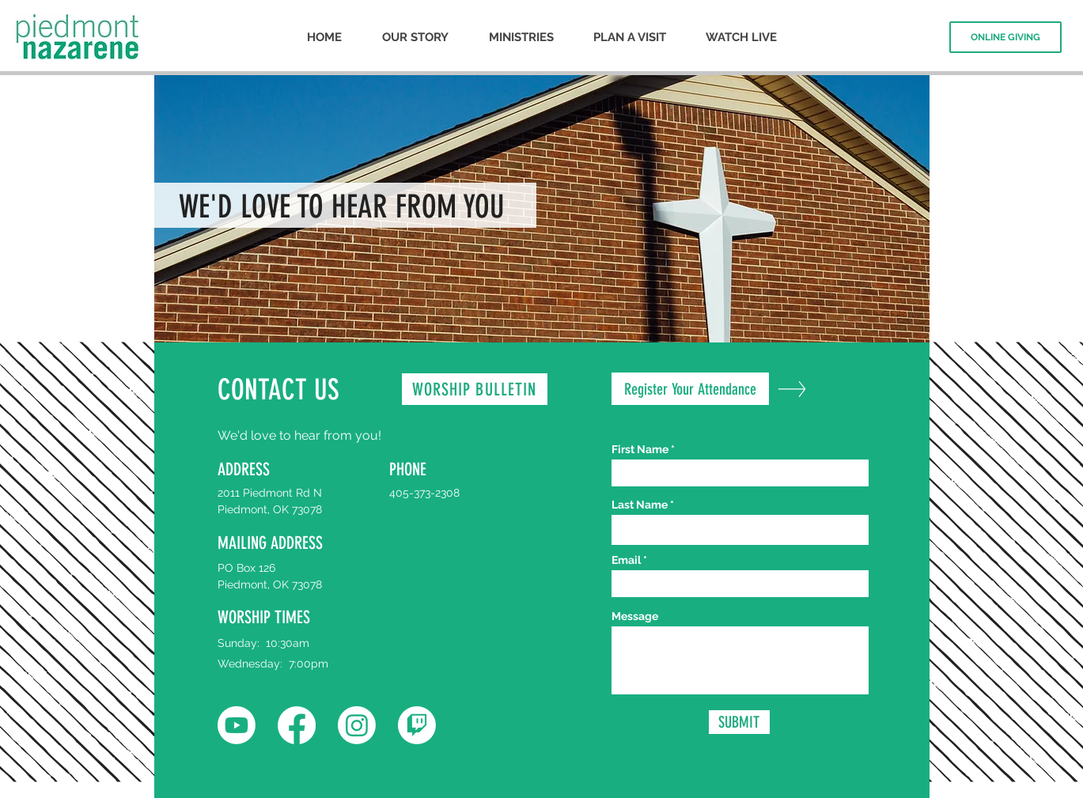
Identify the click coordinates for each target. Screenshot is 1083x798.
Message (635, 616)
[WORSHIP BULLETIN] (474, 389)
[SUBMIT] (739, 722)
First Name (640, 449)
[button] (415, 37)
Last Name (640, 504)
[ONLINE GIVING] (1005, 37)
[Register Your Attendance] (690, 389)
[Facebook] (297, 725)
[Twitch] (417, 725)
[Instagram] (357, 725)
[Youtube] (237, 725)
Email (626, 559)
